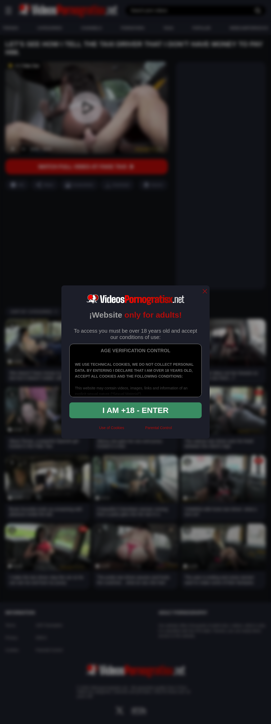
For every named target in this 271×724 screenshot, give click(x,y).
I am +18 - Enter (135, 410)
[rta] (134, 430)
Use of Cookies (111, 428)
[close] (205, 291)
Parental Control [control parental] (158, 428)
